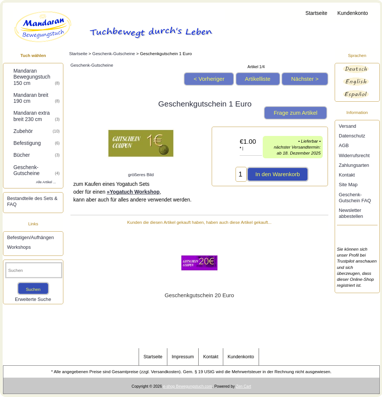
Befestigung (36, 143)
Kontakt (347, 175)
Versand (347, 126)
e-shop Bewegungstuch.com (187, 386)
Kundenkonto (352, 13)
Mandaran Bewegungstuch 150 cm (36, 77)
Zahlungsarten (354, 165)
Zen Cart (243, 386)
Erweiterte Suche (33, 299)
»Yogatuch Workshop (133, 192)
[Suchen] (33, 270)
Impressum (183, 356)
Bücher (36, 155)
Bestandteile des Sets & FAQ (32, 201)
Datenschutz (352, 136)
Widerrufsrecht (354, 155)
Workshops (19, 247)
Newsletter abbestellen (351, 213)
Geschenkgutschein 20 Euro (199, 295)
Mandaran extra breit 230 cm (36, 116)
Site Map (348, 184)
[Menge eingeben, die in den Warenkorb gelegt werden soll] (241, 174)
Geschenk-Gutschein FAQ (355, 197)
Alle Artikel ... (46, 182)
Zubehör (36, 131)
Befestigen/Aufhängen (30, 237)
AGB (344, 145)
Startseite (316, 13)
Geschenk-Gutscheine (113, 53)
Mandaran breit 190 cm (36, 98)
